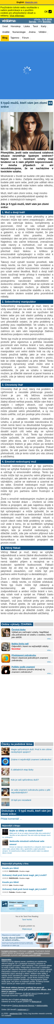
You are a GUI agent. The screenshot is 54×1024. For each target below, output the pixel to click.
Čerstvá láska (18, 629)
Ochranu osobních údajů (31, 955)
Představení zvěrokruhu (24, 655)
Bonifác (47, 21)
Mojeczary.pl (27, 929)
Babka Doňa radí (20, 643)
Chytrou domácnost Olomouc (23, 1006)
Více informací (17, 15)
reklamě (31, 951)
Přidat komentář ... (11, 818)
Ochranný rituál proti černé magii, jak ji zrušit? (24, 875)
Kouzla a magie (25, 871)
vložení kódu (21, 909)
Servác (32, 21)
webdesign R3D (16, 1014)
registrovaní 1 (23, 1010)
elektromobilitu (42, 1006)
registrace (12, 909)
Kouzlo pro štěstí (10, 868)
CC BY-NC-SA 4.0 (30, 994)
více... (49, 639)
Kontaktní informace (9, 951)
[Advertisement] (27, 70)
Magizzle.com (31, 2)
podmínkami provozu (42, 953)
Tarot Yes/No (27, 920)
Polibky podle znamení (23, 667)
